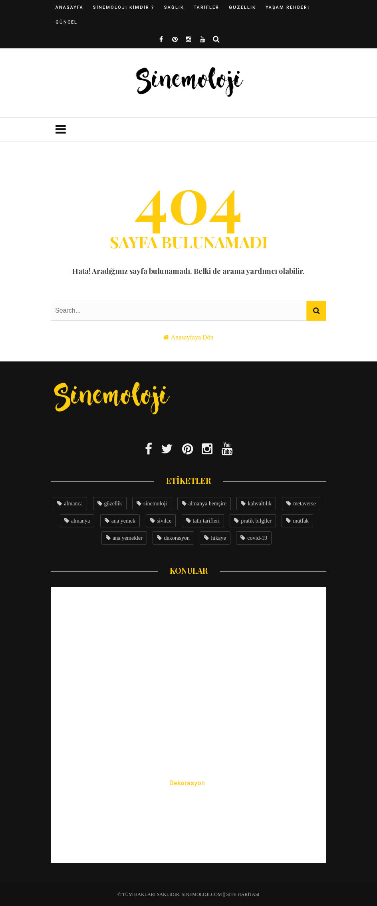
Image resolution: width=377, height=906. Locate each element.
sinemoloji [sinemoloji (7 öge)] (155, 504)
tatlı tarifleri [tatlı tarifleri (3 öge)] (206, 521)
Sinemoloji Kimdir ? (124, 7)
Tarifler (206, 7)
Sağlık (174, 7)
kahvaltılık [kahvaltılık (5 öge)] (260, 504)
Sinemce (171, 842)
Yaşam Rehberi (288, 7)
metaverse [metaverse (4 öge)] (304, 504)
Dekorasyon (187, 783)
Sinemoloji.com (202, 894)
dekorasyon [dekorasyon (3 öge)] (177, 538)
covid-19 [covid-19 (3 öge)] (257, 538)
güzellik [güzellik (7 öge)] (113, 504)
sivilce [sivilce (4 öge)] (164, 521)
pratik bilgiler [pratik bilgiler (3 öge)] (256, 521)
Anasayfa (69, 7)
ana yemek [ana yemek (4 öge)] (123, 521)
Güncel (66, 22)
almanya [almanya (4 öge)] (80, 521)
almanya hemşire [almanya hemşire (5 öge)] (207, 504)
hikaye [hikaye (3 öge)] (218, 538)
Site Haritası (243, 894)
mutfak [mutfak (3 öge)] (301, 521)
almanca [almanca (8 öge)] (73, 504)
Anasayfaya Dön (192, 337)
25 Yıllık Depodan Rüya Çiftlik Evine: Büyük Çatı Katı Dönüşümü (188, 813)
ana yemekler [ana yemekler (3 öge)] (128, 538)
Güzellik (242, 7)
